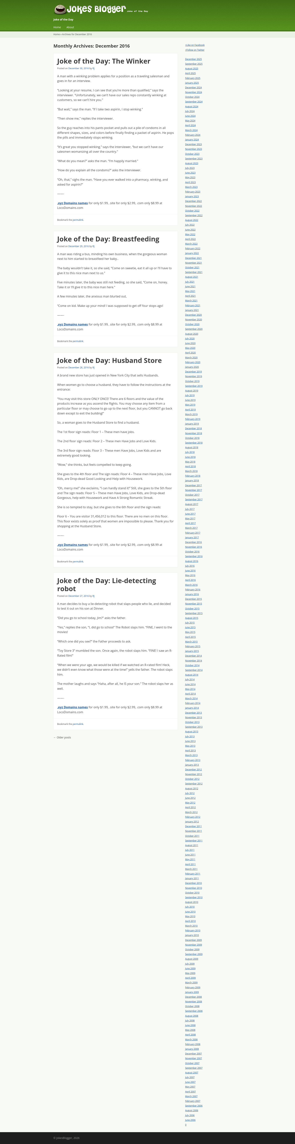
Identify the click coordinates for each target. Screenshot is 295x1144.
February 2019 (192, 419)
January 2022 (192, 253)
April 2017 (190, 523)
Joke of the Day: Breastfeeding (108, 239)
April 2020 (190, 352)
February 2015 (192, 646)
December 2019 (193, 371)
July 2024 (190, 111)
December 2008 (193, 996)
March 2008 (191, 1039)
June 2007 (190, 1082)
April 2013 (190, 750)
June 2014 (190, 684)
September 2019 (193, 386)
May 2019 (190, 404)
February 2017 (192, 532)
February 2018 (192, 475)
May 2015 (190, 632)
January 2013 (192, 764)
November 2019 (193, 376)
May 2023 (190, 177)
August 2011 (191, 845)
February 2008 (192, 1044)
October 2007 (192, 1063)
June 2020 (190, 343)
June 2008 (190, 1025)
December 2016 (193, 542)
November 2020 (193, 319)
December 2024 (193, 87)
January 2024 (192, 139)
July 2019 (190, 395)
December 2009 (193, 940)
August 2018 (191, 447)
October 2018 (192, 438)
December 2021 (193, 258)
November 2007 (193, 1058)
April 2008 (190, 1034)
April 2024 (190, 125)
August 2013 (191, 731)
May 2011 (190, 859)
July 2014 (190, 679)
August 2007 (191, 1072)
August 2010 (191, 902)
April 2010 (190, 921)
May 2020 (190, 348)
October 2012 (192, 779)
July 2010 (190, 906)
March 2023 (191, 187)
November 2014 (193, 660)
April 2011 (190, 864)
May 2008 (190, 1030)
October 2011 (192, 836)
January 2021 (192, 310)
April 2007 (190, 1091)
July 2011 (190, 850)
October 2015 (192, 608)
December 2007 (193, 1053)
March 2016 (191, 584)
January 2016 (192, 594)
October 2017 (192, 494)
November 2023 (193, 149)
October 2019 (192, 381)
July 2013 (190, 736)
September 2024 (193, 101)
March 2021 (191, 300)
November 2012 (193, 774)
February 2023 (192, 191)
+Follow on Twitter (195, 50)
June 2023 (190, 172)
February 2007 (192, 1101)
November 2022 (193, 206)
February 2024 (192, 135)
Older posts (62, 737)
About (70, 27)
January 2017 (192, 537)
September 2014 (193, 670)
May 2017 (190, 518)
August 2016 (191, 561)
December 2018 (193, 428)
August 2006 (191, 1110)
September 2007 (193, 1068)
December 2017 (193, 485)
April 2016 (190, 580)
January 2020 (192, 367)
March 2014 (191, 698)
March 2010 (191, 925)
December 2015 (193, 599)
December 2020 (193, 314)
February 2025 (192, 78)
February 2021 (192, 305)
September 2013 (193, 726)
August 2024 (191, 106)
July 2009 (190, 963)
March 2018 (191, 471)
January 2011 (192, 878)
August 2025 (191, 68)
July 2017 (190, 509)
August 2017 (191, 504)
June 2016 (190, 570)
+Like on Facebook (195, 45)
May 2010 (190, 916)
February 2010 (192, 930)
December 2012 (193, 769)
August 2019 (191, 390)
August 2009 (191, 958)
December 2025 (193, 59)
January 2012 (192, 821)
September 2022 (193, 215)
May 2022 (190, 234)
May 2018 (190, 461)
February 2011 (192, 873)
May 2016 (190, 575)
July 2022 (190, 224)
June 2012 (190, 798)
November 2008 (193, 1001)
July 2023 (190, 168)
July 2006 (190, 1115)
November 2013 (193, 717)
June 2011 (190, 854)
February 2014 (192, 703)
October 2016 (192, 551)
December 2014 (193, 655)
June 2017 (190, 513)
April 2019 (190, 409)
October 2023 (192, 154)
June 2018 (190, 457)
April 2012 (190, 807)
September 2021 (193, 272)
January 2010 (192, 935)
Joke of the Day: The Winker (104, 61)
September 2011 (193, 840)
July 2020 (190, 338)
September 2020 (193, 329)
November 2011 (193, 831)
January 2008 (192, 1049)
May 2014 (190, 689)
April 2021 (190, 295)
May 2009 (190, 973)
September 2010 (193, 897)
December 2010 (193, 883)
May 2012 (190, 802)
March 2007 (191, 1096)
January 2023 (192, 196)
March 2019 (191, 414)
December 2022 (193, 201)
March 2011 (191, 869)
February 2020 (192, 362)
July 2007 (190, 1077)
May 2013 (190, 745)
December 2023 (193, 144)
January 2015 (192, 651)
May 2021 (190, 291)
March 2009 (191, 982)
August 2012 (191, 788)
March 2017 (191, 528)
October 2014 (192, 665)
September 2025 (193, 63)
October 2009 (192, 949)
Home (57, 27)
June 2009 (190, 968)
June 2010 (190, 911)
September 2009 (193, 954)
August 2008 (191, 1015)
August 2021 (191, 276)
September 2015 (193, 613)
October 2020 (192, 324)
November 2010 (193, 888)
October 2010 (192, 892)
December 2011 (193, 826)
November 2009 (193, 944)
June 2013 (190, 741)
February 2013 (192, 760)
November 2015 (193, 603)
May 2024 (190, 120)
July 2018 (190, 452)
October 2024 (192, 97)
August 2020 (191, 333)
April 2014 (190, 693)
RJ (93, 68)
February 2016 (192, 589)
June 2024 (190, 116)
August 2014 (191, 674)
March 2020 (191, 357)
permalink (78, 220)
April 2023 (190, 182)
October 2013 (192, 722)
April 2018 (190, 466)
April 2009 (190, 977)
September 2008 (193, 1011)
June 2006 (190, 1120)
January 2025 (192, 82)
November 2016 (193, 546)
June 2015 (190, 627)
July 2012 (190, 793)
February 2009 (192, 987)
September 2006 (193, 1105)
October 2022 (192, 210)
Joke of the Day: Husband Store (109, 360)
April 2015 (190, 637)
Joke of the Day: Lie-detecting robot (106, 584)
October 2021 (192, 267)
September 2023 (193, 158)
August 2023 (191, 163)
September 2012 (193, 783)
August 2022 (191, 220)
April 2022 (190, 239)
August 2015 (191, 618)
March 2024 (191, 130)
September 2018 (193, 442)
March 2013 (191, 755)
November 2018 (193, 433)
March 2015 (191, 641)
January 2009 (192, 992)
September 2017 (193, 499)
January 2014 (192, 707)
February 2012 (192, 817)
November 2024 (193, 92)
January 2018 (192, 480)
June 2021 (190, 286)
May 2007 (190, 1086)
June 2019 (190, 400)
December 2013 (193, 712)
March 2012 (191, 812)
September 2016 (193, 556)
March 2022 (191, 243)
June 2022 (190, 229)
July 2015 (190, 622)
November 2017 (193, 490)
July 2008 (190, 1020)
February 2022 (192, 248)
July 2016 (190, 565)
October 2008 (192, 1006)
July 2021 (190, 281)
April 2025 (190, 73)
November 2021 (193, 262)
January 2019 (192, 423)
